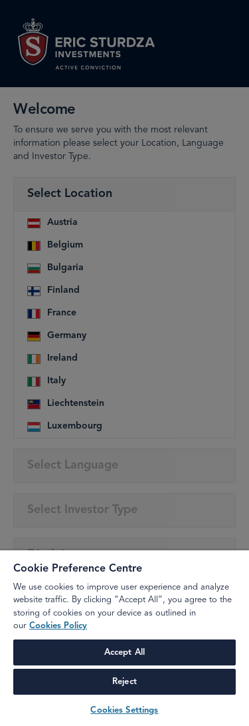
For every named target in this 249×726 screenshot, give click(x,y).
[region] (124, 638)
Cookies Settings (124, 710)
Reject (124, 681)
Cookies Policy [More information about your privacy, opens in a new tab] (58, 626)
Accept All (124, 652)
